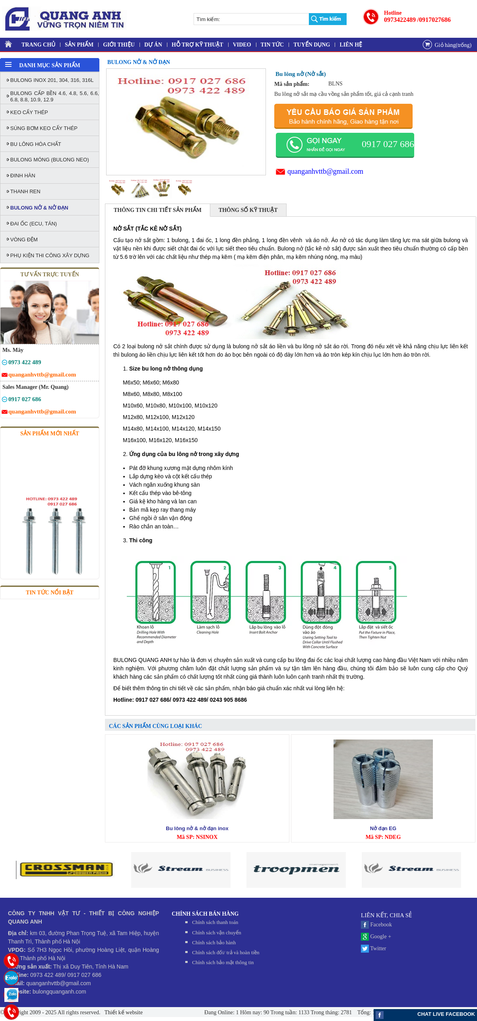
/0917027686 (434, 19)
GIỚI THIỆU (119, 45)
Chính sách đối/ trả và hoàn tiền (225, 952)
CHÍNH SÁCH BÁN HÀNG (205, 914)
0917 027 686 (388, 144)
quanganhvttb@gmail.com (325, 171)
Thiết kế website (123, 1012)
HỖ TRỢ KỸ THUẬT (197, 45)
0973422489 (400, 19)
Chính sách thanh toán (215, 922)
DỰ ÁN (153, 45)
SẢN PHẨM (79, 45)
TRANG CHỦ (38, 45)
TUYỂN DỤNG (311, 45)
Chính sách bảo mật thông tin (223, 962)
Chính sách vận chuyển (216, 933)
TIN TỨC (272, 45)
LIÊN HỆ (350, 45)
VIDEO (242, 45)
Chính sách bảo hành (214, 942)
